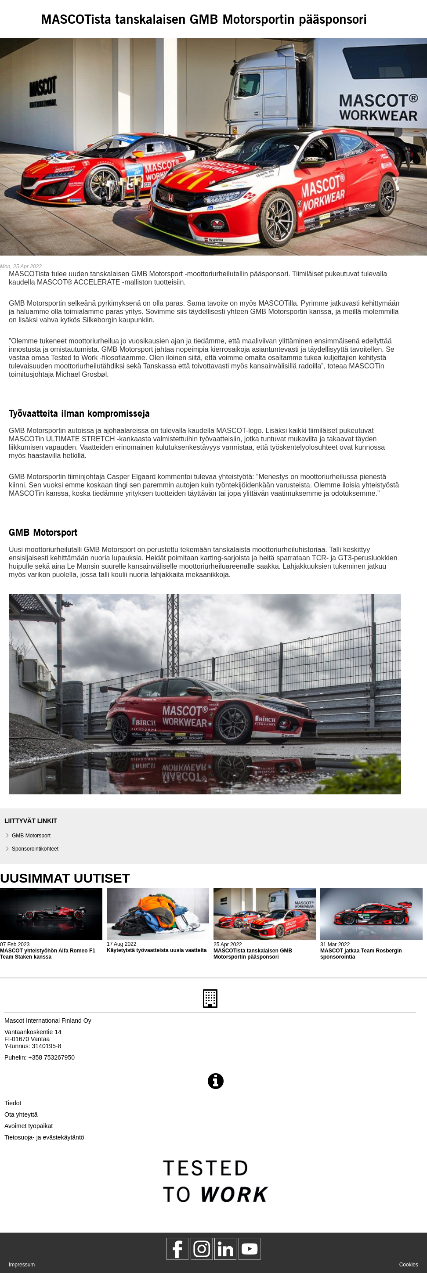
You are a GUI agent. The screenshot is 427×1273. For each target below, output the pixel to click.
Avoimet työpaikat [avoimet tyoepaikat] (28, 1125)
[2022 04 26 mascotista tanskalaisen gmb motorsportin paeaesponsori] (265, 924)
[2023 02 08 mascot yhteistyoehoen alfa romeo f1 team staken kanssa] (51, 924)
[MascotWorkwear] (177, 1249)
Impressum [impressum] (22, 1265)
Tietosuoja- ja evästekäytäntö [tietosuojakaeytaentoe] (44, 1137)
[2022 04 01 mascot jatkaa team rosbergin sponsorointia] (371, 924)
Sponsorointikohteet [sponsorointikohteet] (35, 849)
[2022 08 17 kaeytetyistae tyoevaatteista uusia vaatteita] (158, 920)
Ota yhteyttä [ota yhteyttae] (20, 1114)
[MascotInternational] (250, 1249)
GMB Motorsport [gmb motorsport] (31, 836)
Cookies (408, 1265)
